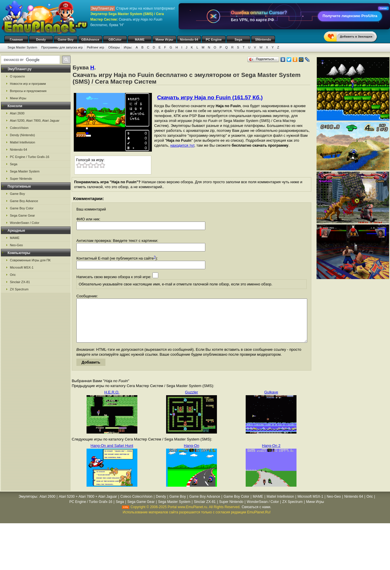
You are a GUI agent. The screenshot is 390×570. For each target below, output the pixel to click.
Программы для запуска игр (62, 47)
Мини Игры (164, 39)
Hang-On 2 (271, 454)
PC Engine (214, 39)
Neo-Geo (16, 245)
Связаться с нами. (256, 516)
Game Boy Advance (24, 201)
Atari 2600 (17, 113)
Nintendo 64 (189, 39)
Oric (13, 274)
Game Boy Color (21, 208)
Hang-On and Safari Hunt (112, 454)
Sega (238, 39)
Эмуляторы (28, 505)
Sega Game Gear (22, 215)
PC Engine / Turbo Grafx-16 (29, 157)
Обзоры (114, 47)
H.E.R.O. (111, 401)
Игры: (128, 47)
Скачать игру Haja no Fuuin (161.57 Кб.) (210, 97)
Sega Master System (22, 47)
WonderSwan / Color (24, 222)
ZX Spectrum (19, 289)
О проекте (17, 76)
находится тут (182, 145)
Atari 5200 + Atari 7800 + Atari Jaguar (88, 505)
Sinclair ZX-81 (20, 282)
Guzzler (191, 401)
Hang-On (191, 454)
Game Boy (65, 39)
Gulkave (271, 401)
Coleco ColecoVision (136, 505)
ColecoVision (19, 128)
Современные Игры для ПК (30, 260)
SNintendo (263, 39)
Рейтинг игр (95, 47)
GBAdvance (90, 39)
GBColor (114, 39)
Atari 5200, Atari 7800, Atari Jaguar (35, 120)
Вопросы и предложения (28, 91)
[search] (30, 59)
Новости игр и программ (28, 83)
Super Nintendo (21, 178)
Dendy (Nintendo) (22, 135)
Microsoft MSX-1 (21, 267)
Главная (16, 39)
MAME (140, 39)
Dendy (41, 39)
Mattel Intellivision (22, 142)
